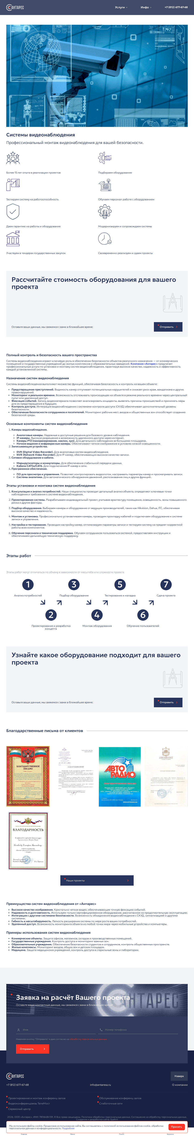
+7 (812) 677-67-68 (176, 7)
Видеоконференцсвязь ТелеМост (29, 1103)
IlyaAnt (114, 1119)
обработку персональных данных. (88, 1039)
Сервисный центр (19, 1109)
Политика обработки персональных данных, (106, 1117)
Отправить (27, 1049)
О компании (180, 1084)
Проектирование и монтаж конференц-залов (36, 1098)
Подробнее (68, 1128)
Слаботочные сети (111, 1103)
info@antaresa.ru (100, 1084)
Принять (176, 1126)
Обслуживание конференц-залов (120, 1098)
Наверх (179, 1076)
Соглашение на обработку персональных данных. (159, 1117)
